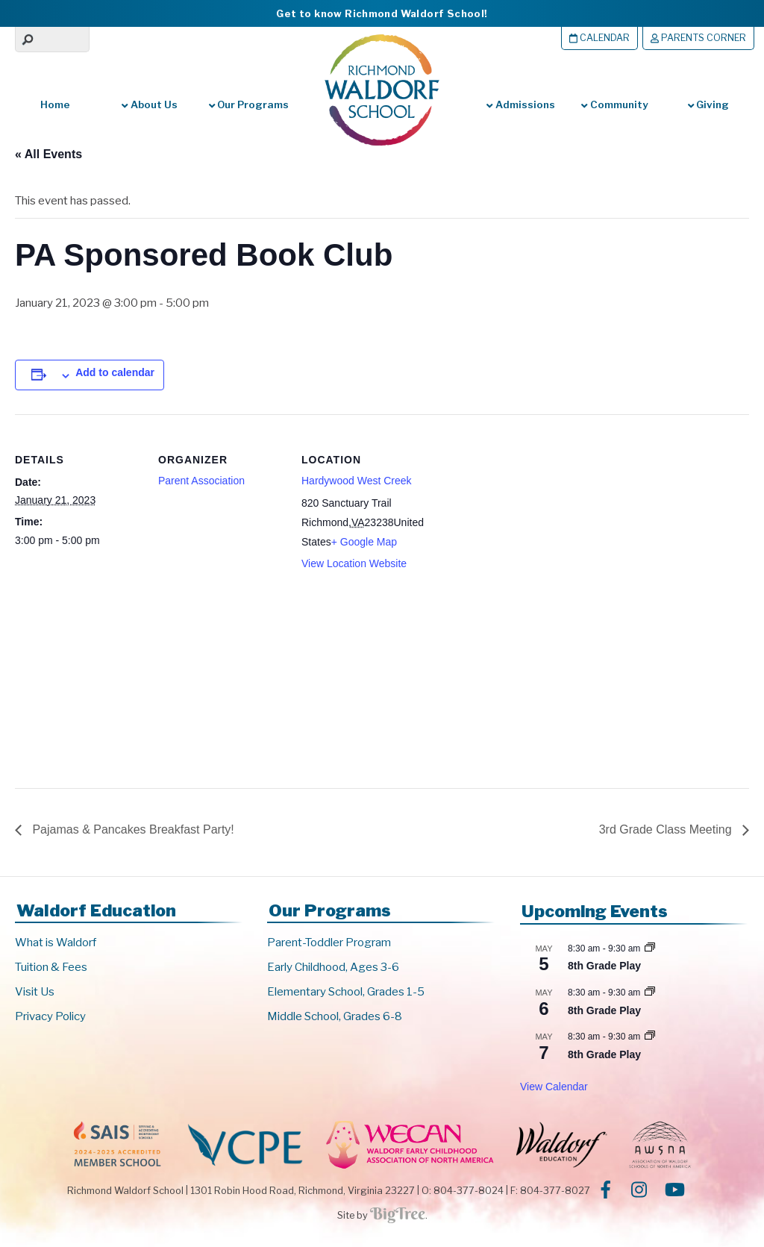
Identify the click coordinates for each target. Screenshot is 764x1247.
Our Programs (249, 104)
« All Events (48, 154)
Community (614, 104)
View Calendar (554, 1087)
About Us (149, 104)
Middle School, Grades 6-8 (334, 1016)
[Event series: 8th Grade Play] (650, 948)
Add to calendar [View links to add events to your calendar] (114, 372)
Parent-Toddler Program (329, 942)
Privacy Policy (50, 1016)
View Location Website (354, 563)
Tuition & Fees (51, 967)
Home (55, 104)
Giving (708, 104)
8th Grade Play (604, 966)
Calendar (599, 37)
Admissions (520, 104)
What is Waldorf (55, 942)
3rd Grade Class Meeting (667, 829)
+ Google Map (364, 542)
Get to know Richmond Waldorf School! (381, 13)
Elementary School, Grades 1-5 (346, 991)
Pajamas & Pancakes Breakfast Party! (131, 829)
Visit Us (34, 991)
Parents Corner (698, 37)
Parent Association (201, 481)
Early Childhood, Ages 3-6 (333, 967)
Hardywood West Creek (356, 481)
